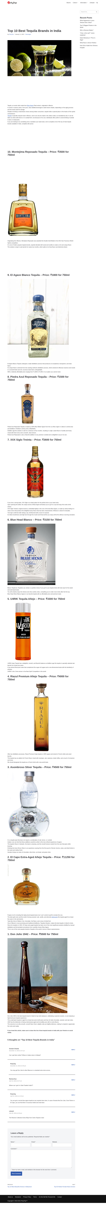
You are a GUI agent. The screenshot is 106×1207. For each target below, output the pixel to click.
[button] (77, 2)
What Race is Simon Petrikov (88, 43)
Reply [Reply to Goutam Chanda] (73, 1053)
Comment (14, 1152)
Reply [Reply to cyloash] (73, 1116)
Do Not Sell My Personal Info (47, 1201)
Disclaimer (18, 1201)
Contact (60, 1201)
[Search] (97, 2)
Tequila (10, 116)
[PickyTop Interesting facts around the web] (12, 2)
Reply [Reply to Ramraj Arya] (73, 1083)
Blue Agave (30, 105)
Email (34, 1145)
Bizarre (68, 2)
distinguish (55, 920)
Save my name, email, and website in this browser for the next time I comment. (34, 1173)
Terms (35, 1201)
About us (10, 1201)
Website (54, 1145)
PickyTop (11, 34)
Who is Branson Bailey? (87, 30)
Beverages (28, 34)
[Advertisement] (41, 17)
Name (13, 1145)
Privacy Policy (27, 1201)
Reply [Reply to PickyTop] (73, 1068)
